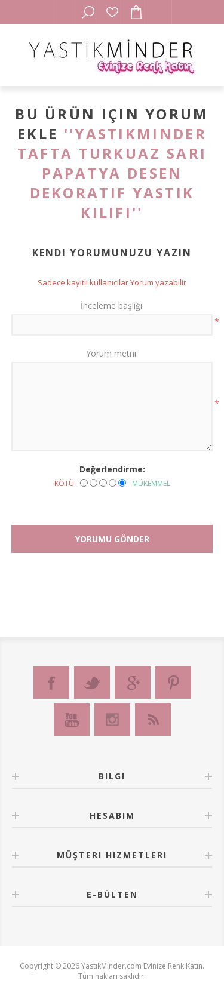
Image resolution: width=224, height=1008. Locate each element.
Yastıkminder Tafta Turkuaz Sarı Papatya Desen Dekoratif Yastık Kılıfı (112, 173)
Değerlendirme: (112, 469)
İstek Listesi (112, 12)
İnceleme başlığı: (112, 305)
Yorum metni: (112, 353)
